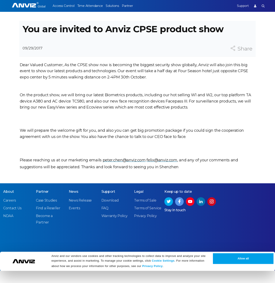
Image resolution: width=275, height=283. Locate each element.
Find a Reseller (48, 221)
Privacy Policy (152, 278)
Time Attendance (93, 6)
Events (74, 221)
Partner (136, 6)
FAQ (104, 221)
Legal (139, 204)
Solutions (118, 6)
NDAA (8, 228)
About (8, 204)
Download (110, 213)
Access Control (63, 6)
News (73, 204)
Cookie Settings (163, 272)
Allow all (243, 270)
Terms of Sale (145, 213)
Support (239, 6)
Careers (9, 213)
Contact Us (12, 221)
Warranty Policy (114, 228)
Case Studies (46, 213)
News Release (80, 213)
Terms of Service (147, 221)
